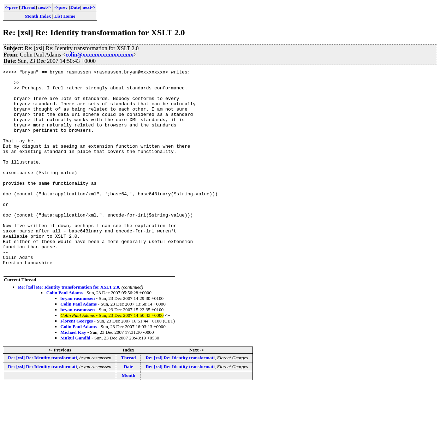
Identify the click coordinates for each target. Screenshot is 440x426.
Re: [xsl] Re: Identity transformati (42, 398)
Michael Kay (73, 372)
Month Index (38, 16)
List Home (65, 16)
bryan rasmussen (77, 338)
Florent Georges (76, 361)
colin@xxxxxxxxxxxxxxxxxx (99, 55)
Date (75, 7)
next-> (44, 7)
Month (129, 415)
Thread (27, 7)
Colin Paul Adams (64, 333)
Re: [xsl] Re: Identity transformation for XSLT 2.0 (68, 327)
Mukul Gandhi (75, 378)
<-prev (11, 7)
